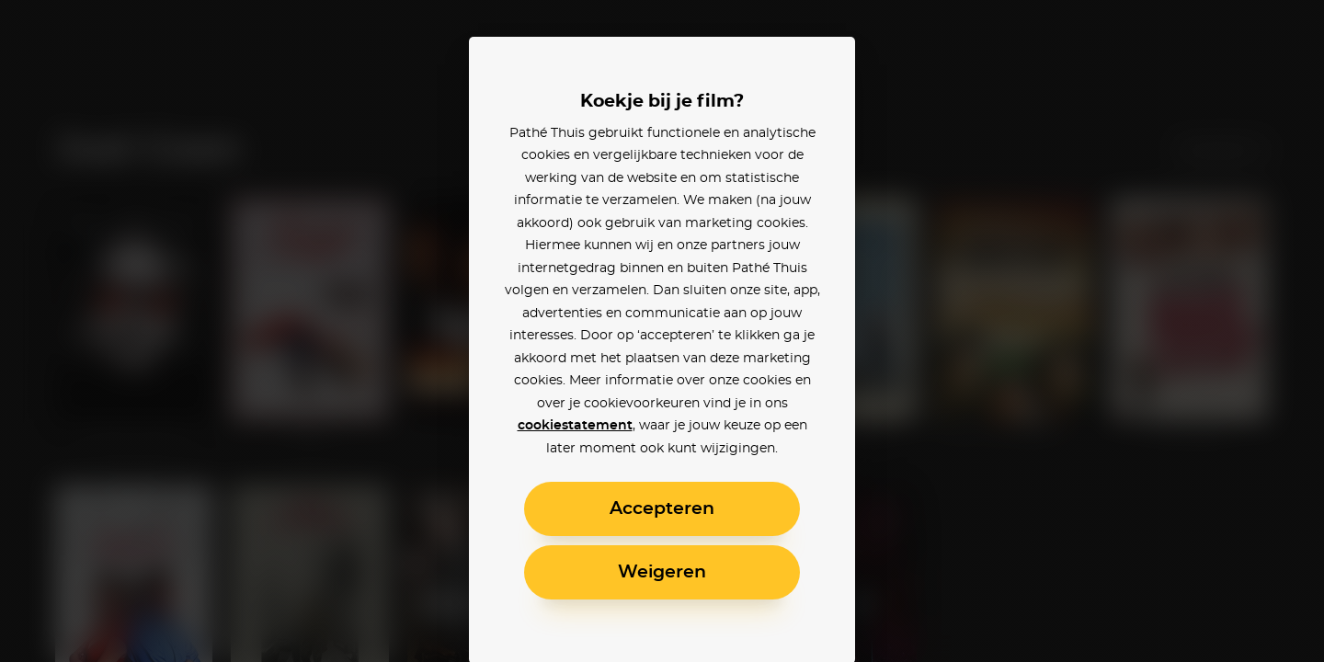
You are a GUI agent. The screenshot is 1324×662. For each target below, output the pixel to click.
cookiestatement (575, 425)
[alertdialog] (662, 331)
